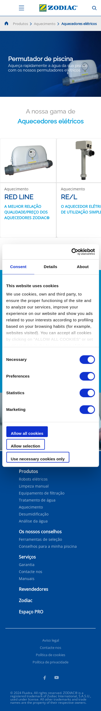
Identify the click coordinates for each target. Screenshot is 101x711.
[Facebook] (44, 678)
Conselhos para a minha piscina (48, 546)
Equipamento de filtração (41, 493)
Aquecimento (44, 23)
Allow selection (25, 446)
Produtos (20, 23)
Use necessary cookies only (38, 459)
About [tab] (83, 266)
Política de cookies (50, 654)
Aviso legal (50, 640)
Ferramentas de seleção (40, 539)
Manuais (26, 579)
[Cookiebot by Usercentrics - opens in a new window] (72, 251)
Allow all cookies (27, 433)
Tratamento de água (37, 500)
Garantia (26, 565)
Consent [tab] (18, 266)
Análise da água (33, 521)
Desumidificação (33, 514)
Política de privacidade (50, 662)
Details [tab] (50, 266)
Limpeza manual (34, 486)
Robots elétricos (33, 479)
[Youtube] (56, 678)
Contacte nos (30, 572)
